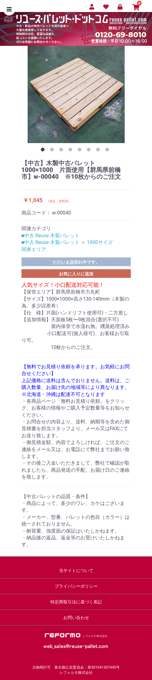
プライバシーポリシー (76, 586)
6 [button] (90, 151)
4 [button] (71, 151)
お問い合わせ (76, 617)
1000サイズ (100, 242)
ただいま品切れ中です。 (76, 262)
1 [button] (44, 151)
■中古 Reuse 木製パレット (50, 235)
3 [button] (62, 151)
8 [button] (108, 151)
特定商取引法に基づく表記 (76, 601)
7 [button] (99, 151)
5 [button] (81, 151)
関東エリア (33, 249)
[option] (76, 94)
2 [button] (53, 151)
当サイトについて (76, 570)
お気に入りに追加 (76, 273)
